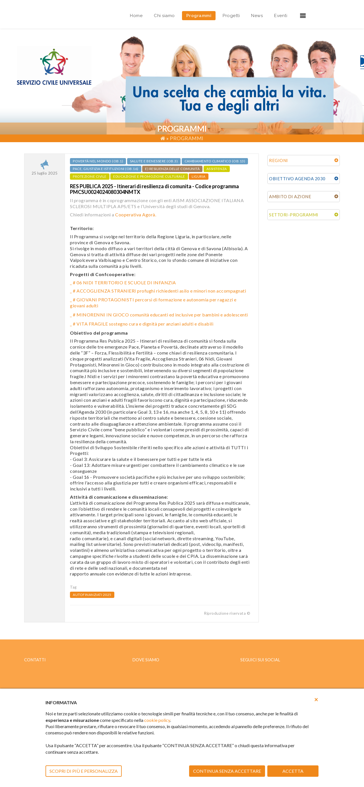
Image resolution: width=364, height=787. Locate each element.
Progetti (231, 15)
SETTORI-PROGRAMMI (293, 214)
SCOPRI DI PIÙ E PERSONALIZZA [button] (83, 771)
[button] (316, 699)
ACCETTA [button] (292, 771)
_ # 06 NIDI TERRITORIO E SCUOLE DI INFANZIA (123, 282)
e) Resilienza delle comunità (172, 169)
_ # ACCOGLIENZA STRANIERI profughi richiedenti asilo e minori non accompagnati (158, 290)
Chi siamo (164, 15)
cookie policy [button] (157, 720)
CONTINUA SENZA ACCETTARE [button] (227, 771)
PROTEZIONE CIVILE (90, 176)
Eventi (280, 15)
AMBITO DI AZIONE (290, 196)
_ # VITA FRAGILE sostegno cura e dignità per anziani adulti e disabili (141, 323)
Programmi (199, 15)
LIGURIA (199, 176)
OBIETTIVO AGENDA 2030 (297, 178)
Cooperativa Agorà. (135, 214)
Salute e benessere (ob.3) (154, 161)
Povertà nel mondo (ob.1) (98, 161)
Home (136, 15)
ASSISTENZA (216, 169)
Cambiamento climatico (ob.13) (215, 161)
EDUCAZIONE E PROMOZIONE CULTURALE (149, 176)
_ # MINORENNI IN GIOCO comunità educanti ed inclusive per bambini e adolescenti (159, 314)
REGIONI (278, 160)
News (257, 15)
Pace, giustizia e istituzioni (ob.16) (105, 169)
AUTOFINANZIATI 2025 (92, 595)
